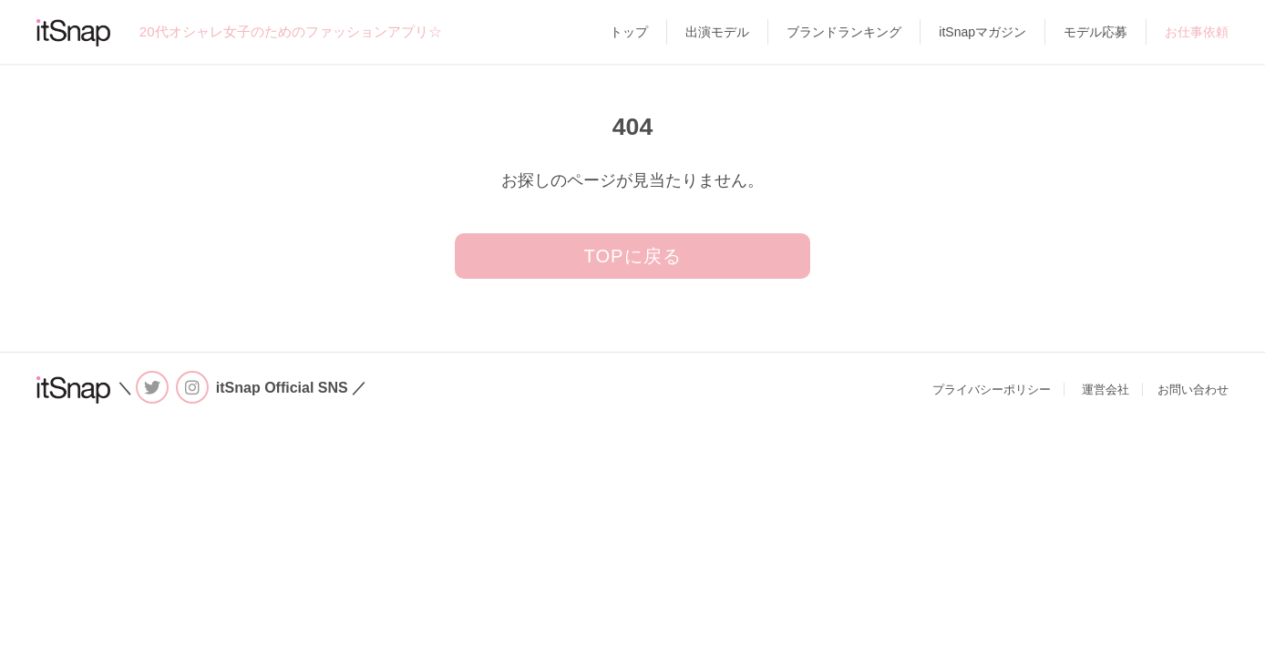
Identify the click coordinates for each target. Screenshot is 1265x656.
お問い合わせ (1193, 389)
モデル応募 (1095, 32)
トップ (629, 32)
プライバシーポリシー (991, 389)
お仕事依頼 (1197, 32)
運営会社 (1105, 389)
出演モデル (717, 32)
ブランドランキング (844, 32)
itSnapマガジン (982, 32)
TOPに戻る (632, 256)
